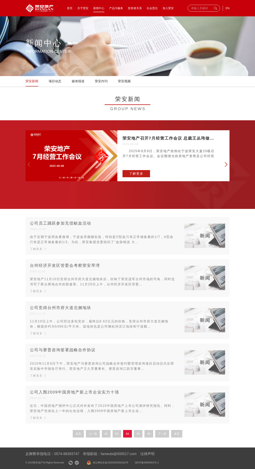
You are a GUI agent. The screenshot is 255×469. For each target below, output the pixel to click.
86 (148, 433)
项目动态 (55, 81)
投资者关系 (135, 8)
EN (228, 8)
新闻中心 (98, 8)
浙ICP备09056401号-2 (147, 462)
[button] (226, 164)
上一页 (93, 433)
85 (138, 433)
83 (117, 433)
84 (127, 433)
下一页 (162, 433)
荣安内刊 (101, 81)
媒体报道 (78, 81)
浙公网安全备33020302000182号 (110, 462)
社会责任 (152, 8)
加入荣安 (168, 8)
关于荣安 (82, 8)
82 (106, 433)
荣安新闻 (32, 81)
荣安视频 (124, 81)
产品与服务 (116, 8)
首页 (70, 8)
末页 (176, 433)
